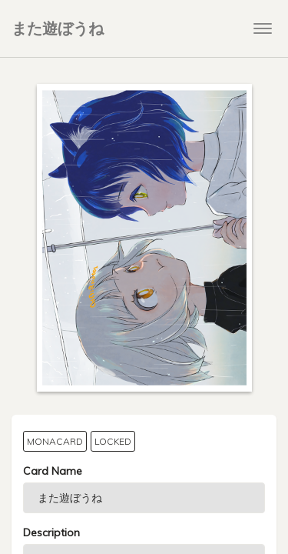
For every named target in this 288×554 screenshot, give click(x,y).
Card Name (52, 471)
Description (51, 532)
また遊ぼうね (58, 28)
